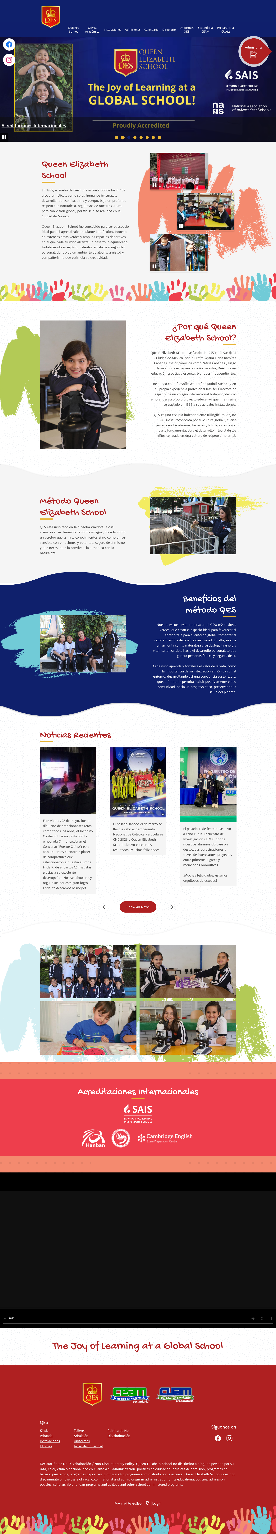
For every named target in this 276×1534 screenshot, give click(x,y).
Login (153, 1503)
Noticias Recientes (75, 735)
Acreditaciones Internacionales (34, 125)
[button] (73, 29)
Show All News (138, 907)
